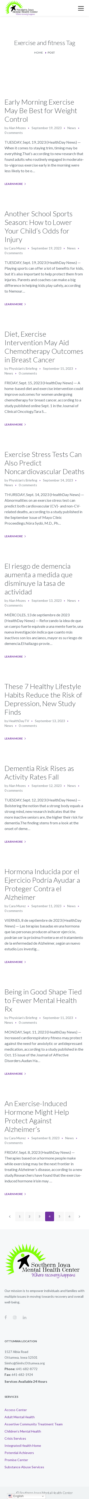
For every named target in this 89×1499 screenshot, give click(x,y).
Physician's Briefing (23, 368)
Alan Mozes (17, 128)
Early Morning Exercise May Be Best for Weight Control (41, 110)
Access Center (16, 1410)
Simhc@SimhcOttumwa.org (25, 1363)
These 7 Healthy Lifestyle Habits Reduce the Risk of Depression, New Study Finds (43, 699)
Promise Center (16, 1460)
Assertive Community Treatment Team (34, 1424)
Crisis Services (15, 1438)
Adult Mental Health (20, 1417)
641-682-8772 (26, 1369)
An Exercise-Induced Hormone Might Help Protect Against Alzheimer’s (37, 1116)
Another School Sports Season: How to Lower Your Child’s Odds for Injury (39, 226)
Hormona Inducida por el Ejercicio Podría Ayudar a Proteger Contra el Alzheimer (42, 884)
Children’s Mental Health (23, 1431)
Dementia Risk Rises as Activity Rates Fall (39, 772)
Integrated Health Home (23, 1445)
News (71, 128)
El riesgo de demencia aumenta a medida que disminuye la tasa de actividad (39, 579)
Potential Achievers (19, 1453)
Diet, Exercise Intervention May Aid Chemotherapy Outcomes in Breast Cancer (44, 346)
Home (38, 52)
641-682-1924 (22, 1374)
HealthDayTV (19, 721)
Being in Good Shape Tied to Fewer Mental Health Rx (43, 1000)
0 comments (14, 133)
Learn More (14, 184)
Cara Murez (17, 248)
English (16, 1496)
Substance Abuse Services (24, 1467)
